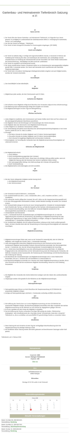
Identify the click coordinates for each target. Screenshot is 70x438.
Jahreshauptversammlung (18, 426)
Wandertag (13, 422)
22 (54, 407)
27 (40, 409)
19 (30, 407)
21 (47, 407)
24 (17, 409)
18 (23, 407)
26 (30, 409)
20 (40, 407)
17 (17, 407)
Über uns (35, 361)
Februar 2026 (35, 398)
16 (10, 407)
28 (47, 409)
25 (23, 409)
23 (10, 409)
